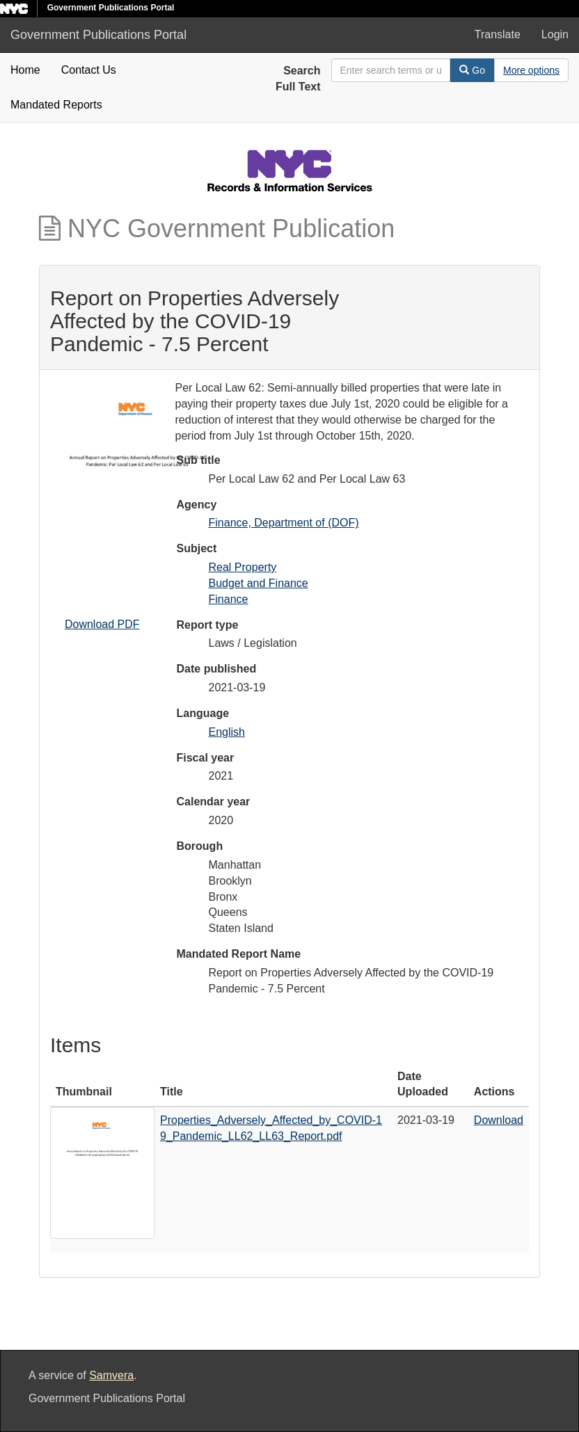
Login (555, 34)
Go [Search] (472, 70)
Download (498, 1120)
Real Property (243, 567)
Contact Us (88, 70)
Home (25, 70)
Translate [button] (498, 34)
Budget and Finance (258, 583)
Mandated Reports (56, 105)
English (227, 732)
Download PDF (102, 624)
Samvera (111, 1375)
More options (531, 70)
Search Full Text (298, 78)
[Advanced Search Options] (531, 70)
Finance (228, 599)
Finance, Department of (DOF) (284, 523)
